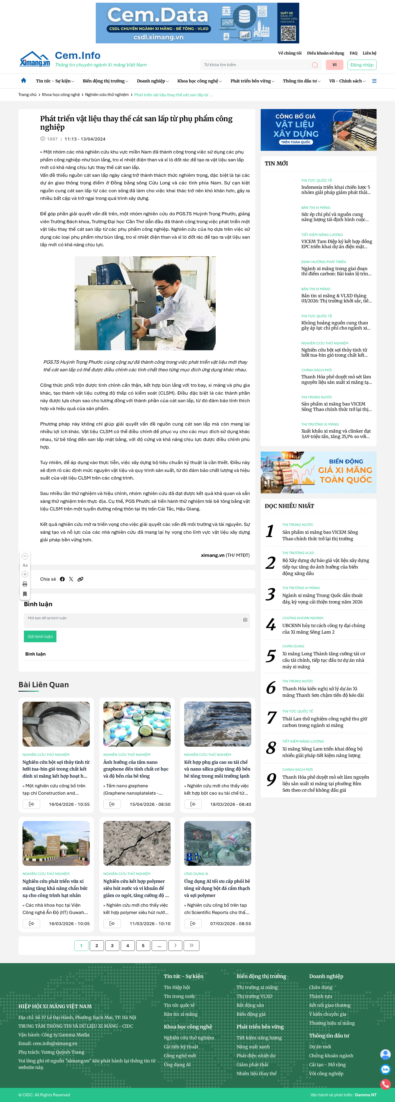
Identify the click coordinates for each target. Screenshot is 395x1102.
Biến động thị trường (105, 81)
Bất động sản (250, 1005)
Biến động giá (251, 1014)
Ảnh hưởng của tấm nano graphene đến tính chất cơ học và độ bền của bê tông (135, 769)
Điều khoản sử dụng (325, 53)
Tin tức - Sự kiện (55, 81)
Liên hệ (370, 53)
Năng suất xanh (253, 1046)
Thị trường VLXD (254, 996)
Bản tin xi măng (315, 207)
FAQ (353, 53)
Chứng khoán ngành (331, 1055)
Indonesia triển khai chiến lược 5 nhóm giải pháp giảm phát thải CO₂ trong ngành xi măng (335, 192)
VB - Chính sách (347, 81)
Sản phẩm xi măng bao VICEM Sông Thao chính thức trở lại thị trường (334, 409)
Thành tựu (320, 996)
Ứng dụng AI (196, 873)
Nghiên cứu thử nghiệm (107, 94)
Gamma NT (366, 1095)
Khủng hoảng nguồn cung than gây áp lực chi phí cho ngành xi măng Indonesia (334, 328)
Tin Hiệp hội (177, 987)
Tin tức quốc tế (316, 180)
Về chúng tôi (290, 53)
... (159, 945)
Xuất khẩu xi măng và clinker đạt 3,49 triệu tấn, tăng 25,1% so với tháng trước (336, 436)
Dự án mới (320, 1046)
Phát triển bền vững (253, 81)
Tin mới (276, 163)
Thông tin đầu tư (302, 81)
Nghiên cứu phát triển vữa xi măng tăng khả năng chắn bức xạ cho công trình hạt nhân (55, 888)
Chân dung (321, 987)
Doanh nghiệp (153, 81)
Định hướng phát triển (323, 262)
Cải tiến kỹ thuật (181, 1046)
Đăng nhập (362, 65)
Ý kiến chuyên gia (327, 1014)
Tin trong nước (316, 397)
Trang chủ (27, 94)
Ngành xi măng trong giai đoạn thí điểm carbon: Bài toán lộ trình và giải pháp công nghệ (336, 274)
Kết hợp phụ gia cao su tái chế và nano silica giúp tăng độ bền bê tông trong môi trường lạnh (217, 769)
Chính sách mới (316, 370)
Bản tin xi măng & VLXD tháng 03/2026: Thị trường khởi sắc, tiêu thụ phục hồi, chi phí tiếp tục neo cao (336, 303)
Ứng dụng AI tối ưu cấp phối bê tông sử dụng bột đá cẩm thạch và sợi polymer (217, 888)
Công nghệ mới (180, 1055)
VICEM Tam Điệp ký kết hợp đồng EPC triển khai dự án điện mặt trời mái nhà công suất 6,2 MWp (336, 246)
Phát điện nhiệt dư (256, 1055)
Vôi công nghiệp (326, 1073)
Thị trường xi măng (320, 424)
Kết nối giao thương (330, 1005)
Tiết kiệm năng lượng (322, 234)
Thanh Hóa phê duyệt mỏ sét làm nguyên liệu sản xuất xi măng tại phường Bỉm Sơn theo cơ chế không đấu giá (336, 384)
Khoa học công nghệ (199, 81)
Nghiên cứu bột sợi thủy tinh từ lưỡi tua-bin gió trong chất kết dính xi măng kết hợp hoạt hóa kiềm (334, 357)
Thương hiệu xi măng (332, 1023)
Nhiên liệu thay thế (256, 1073)
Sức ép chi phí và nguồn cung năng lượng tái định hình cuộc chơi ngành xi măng (333, 219)
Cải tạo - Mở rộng (327, 1064)
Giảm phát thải (252, 1064)
